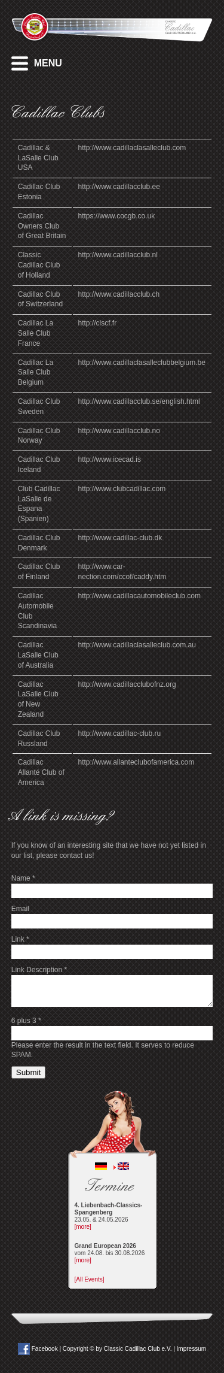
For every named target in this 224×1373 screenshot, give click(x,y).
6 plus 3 (26, 1020)
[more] (83, 1226)
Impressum (191, 1348)
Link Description (39, 970)
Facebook (38, 1348)
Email (20, 909)
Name (23, 878)
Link (20, 939)
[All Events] (90, 1279)
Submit (28, 1072)
